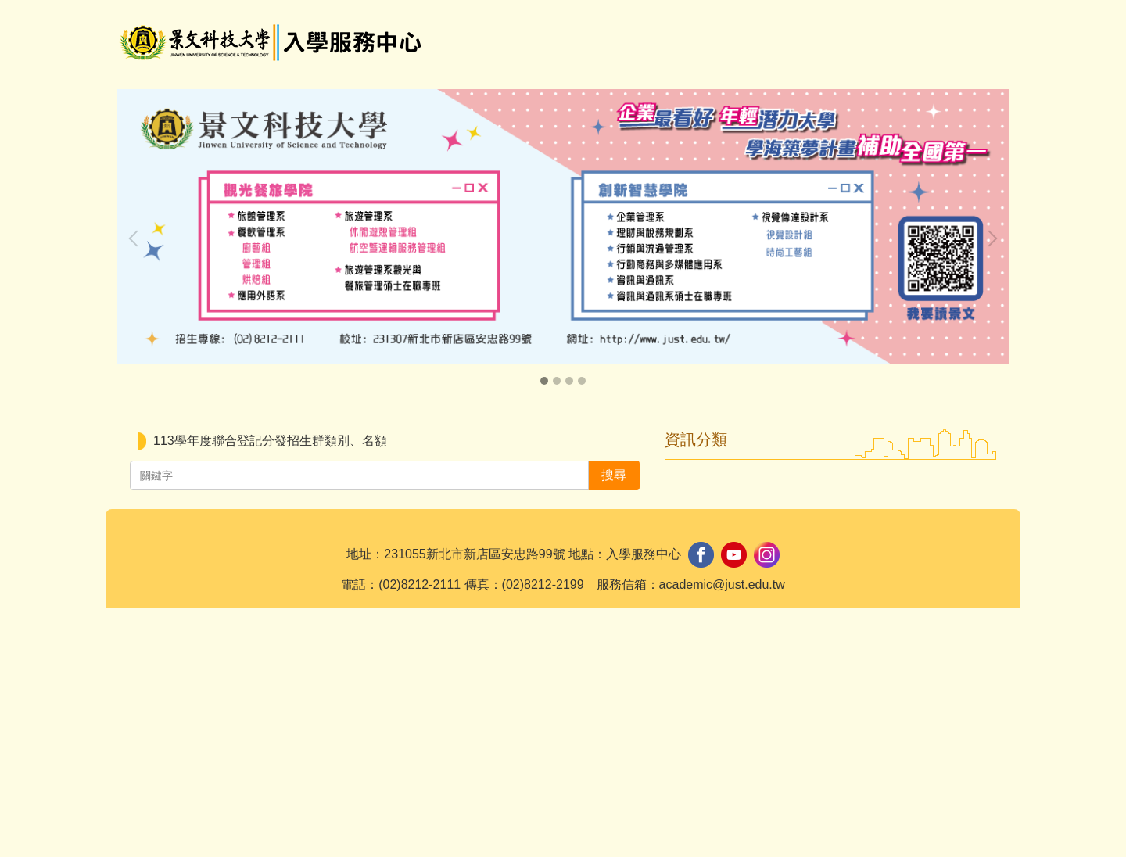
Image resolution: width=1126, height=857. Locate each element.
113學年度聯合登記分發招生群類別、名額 (270, 440)
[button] (136, 238)
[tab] (544, 381)
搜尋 (971, 27)
